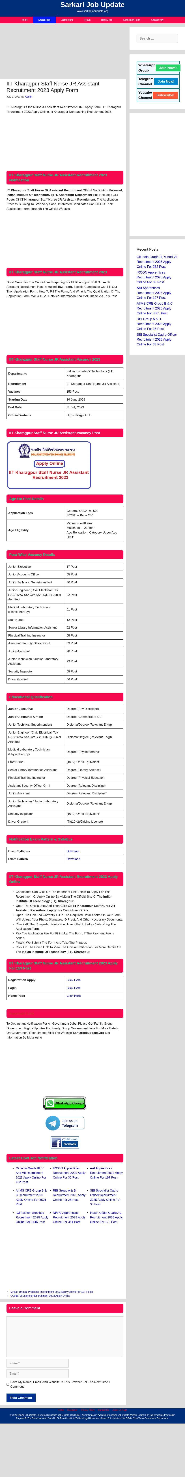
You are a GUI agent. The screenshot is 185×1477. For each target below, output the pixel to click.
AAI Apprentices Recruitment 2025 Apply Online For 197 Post (106, 1173)
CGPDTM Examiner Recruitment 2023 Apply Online (40, 1295)
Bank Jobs (106, 20)
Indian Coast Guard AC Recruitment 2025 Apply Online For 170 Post (106, 1217)
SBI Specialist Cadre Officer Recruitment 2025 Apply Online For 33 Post (157, 339)
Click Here (73, 980)
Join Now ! (168, 68)
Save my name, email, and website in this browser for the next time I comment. (60, 1384)
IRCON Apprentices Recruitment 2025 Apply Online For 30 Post (69, 1173)
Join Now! (166, 81)
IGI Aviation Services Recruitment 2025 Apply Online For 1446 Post (32, 1217)
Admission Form (131, 20)
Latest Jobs (44, 20)
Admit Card (67, 20)
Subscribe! (165, 95)
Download (73, 851)
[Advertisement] (63, 52)
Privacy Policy (88, 1410)
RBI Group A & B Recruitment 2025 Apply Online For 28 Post (69, 1195)
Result (87, 20)
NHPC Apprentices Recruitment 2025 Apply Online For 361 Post (69, 1217)
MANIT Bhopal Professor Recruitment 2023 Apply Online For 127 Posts (51, 1291)
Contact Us (103, 1410)
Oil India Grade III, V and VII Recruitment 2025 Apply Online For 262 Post (157, 261)
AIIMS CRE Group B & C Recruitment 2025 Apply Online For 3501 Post (155, 308)
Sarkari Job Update (92, 4)
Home (24, 20)
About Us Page (120, 1410)
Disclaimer (72, 1410)
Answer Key (157, 20)
